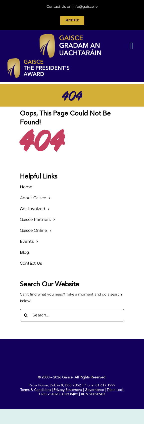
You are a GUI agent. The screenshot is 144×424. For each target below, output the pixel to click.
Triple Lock (115, 389)
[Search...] (72, 315)
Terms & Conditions (35, 389)
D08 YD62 (73, 385)
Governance (94, 389)
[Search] (26, 315)
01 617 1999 (105, 385)
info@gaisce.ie (84, 6)
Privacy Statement (68, 389)
